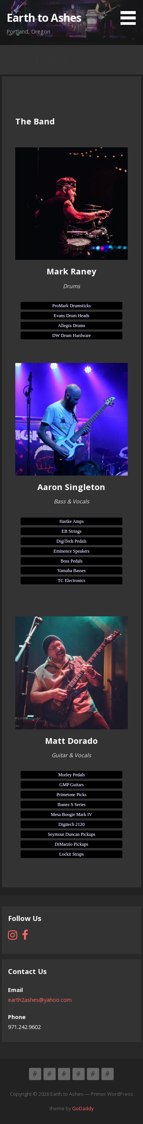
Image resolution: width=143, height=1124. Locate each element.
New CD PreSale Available (78, 1074)
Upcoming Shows (64, 1074)
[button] (131, 13)
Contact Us (93, 1074)
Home (35, 1074)
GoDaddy (82, 1108)
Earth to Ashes (43, 17)
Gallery (107, 1074)
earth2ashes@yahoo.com (40, 999)
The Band (49, 1074)
